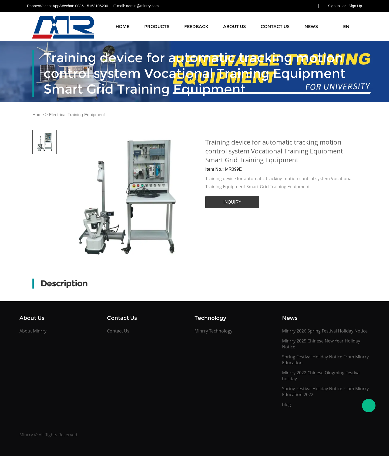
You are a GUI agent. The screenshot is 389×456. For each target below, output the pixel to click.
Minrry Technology (213, 331)
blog (286, 404)
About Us (234, 26)
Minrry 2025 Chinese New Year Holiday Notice (321, 344)
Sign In (334, 6)
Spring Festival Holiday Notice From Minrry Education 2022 (325, 391)
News (311, 26)
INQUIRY (232, 202)
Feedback (196, 26)
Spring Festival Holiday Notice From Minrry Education (325, 360)
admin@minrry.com (142, 6)
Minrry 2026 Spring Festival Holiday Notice (325, 331)
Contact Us (275, 26)
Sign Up (355, 6)
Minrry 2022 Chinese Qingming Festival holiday (321, 376)
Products (156, 26)
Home (122, 26)
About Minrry (32, 331)
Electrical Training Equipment (77, 114)
